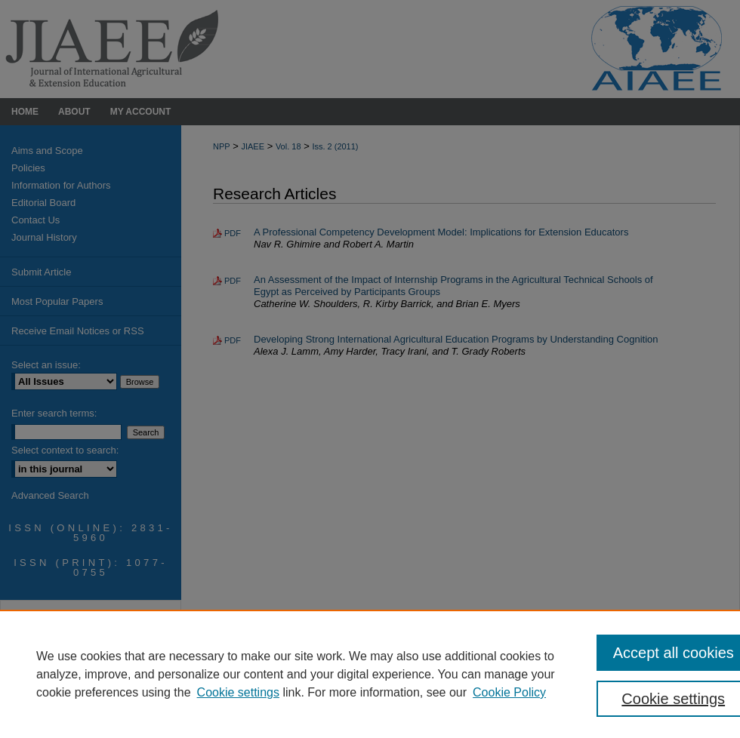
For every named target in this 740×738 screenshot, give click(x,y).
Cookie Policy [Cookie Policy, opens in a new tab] (509, 692)
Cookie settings (238, 692)
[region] (370, 674)
